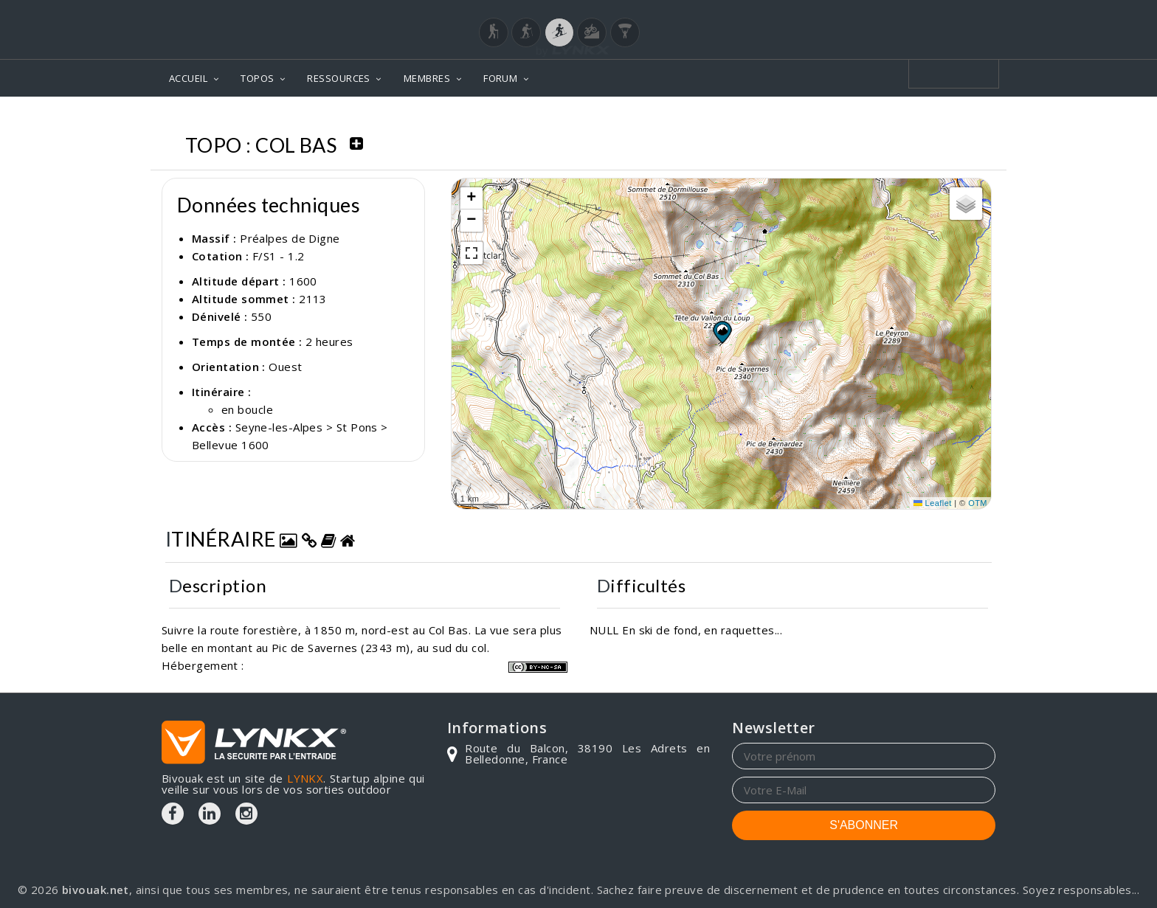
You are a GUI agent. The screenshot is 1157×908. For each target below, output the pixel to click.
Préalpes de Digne (290, 238)
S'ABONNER (863, 825)
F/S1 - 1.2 (278, 256)
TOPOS (257, 78)
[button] (721, 332)
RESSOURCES (338, 78)
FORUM (500, 78)
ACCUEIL (188, 78)
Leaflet (932, 503)
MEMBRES (427, 78)
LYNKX (305, 778)
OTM (977, 503)
